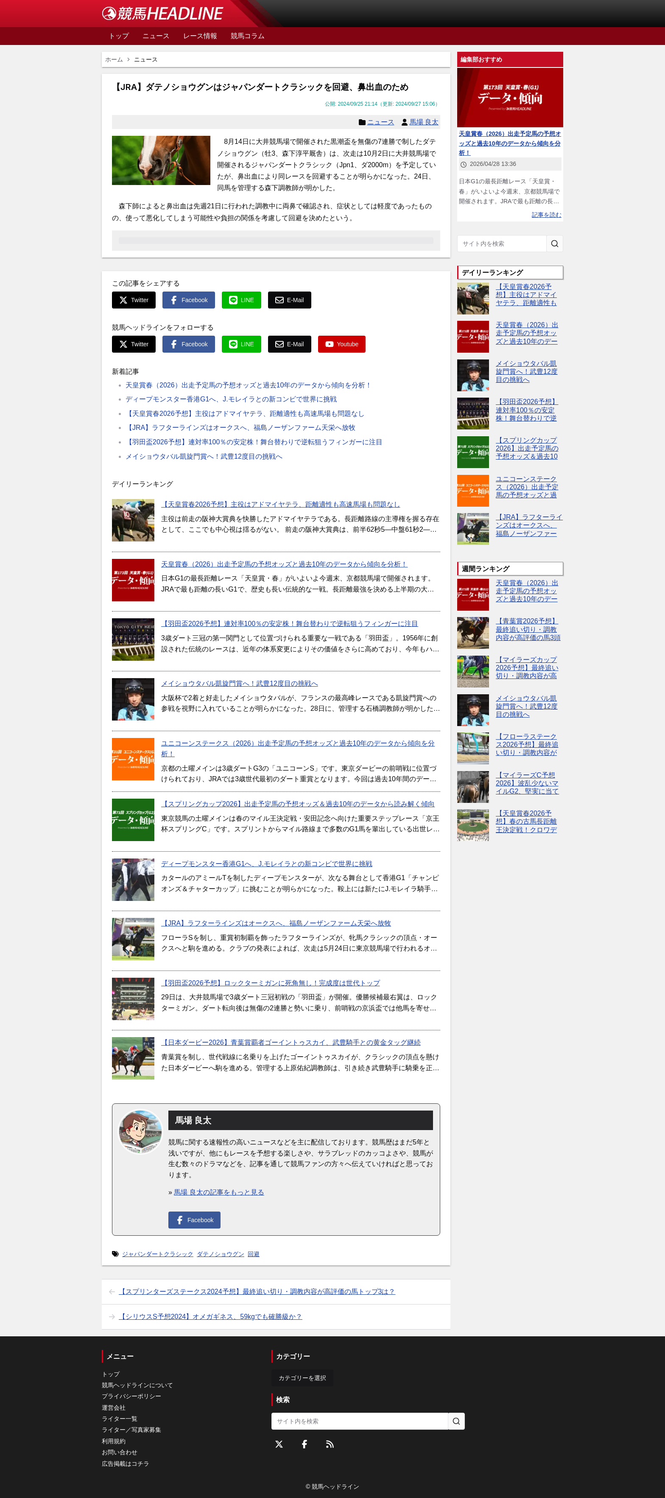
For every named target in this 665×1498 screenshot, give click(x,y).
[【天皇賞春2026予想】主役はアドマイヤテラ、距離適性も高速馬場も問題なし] (133, 520)
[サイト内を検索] (554, 243)
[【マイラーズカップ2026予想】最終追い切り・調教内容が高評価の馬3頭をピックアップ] (473, 671)
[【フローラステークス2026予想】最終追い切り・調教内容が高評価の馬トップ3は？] (473, 748)
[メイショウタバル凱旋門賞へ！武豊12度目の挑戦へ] (133, 699)
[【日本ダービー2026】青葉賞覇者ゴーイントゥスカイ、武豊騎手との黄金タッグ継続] (133, 1058)
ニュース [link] (146, 59)
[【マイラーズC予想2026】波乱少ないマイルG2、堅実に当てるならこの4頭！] (473, 787)
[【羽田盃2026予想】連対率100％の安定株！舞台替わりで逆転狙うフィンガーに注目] (133, 639)
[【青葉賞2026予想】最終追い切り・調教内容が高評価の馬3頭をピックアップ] (473, 633)
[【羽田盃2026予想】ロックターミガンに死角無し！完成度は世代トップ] (133, 999)
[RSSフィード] (330, 1444)
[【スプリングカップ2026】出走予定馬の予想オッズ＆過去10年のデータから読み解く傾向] (133, 820)
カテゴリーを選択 (302, 1378)
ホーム (114, 59)
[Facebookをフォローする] (304, 1444)
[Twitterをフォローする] (279, 1444)
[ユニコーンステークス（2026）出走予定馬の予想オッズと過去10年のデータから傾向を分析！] (133, 759)
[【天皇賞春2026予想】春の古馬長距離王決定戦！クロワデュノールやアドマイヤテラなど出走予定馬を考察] (473, 825)
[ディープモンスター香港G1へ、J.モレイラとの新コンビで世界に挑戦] (133, 879)
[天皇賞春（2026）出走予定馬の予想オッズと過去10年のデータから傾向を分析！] (133, 580)
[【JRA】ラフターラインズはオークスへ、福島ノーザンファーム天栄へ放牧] (133, 939)
